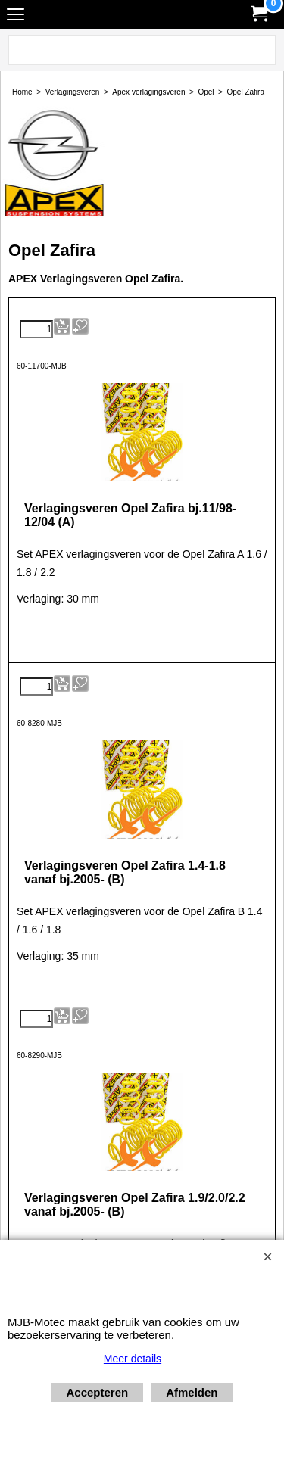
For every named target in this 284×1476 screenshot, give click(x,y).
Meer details (132, 1359)
